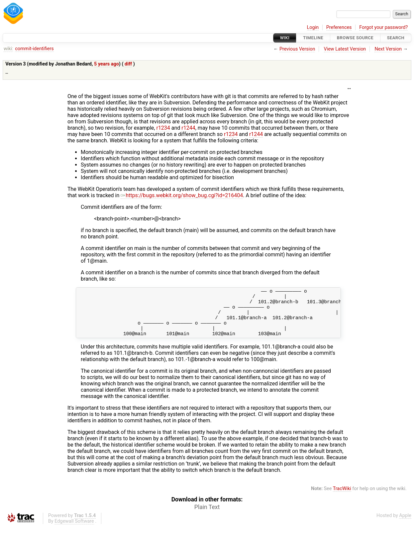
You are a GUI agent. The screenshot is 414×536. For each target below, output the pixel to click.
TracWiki (342, 497)
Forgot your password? (383, 27)
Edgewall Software (74, 530)
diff (128, 64)
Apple (405, 524)
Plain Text (207, 516)
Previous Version (297, 49)
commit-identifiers (34, 49)
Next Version (388, 49)
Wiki (285, 37)
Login (313, 27)
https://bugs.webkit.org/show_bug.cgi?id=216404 (182, 195)
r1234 (163, 128)
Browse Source (355, 37)
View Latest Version (345, 49)
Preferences (339, 27)
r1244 (188, 128)
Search (395, 37)
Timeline (313, 37)
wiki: (8, 49)
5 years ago (106, 64)
